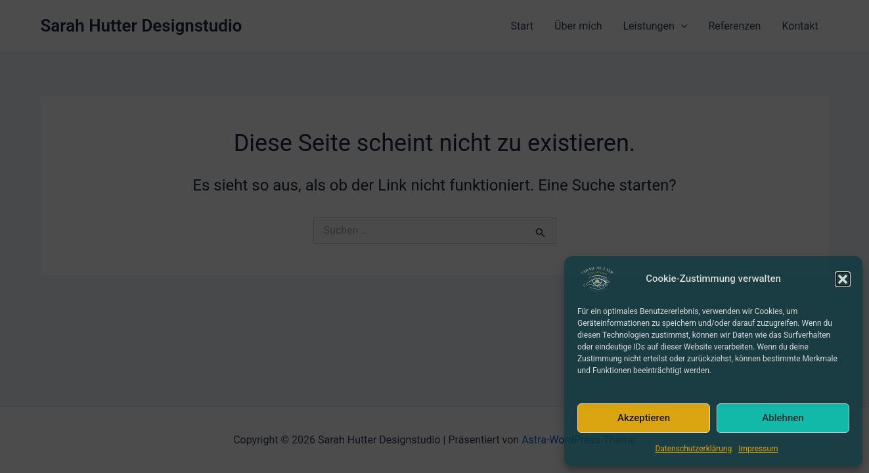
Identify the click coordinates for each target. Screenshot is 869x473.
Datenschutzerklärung (693, 448)
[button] (842, 279)
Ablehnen (782, 418)
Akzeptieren (643, 418)
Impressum (758, 448)
